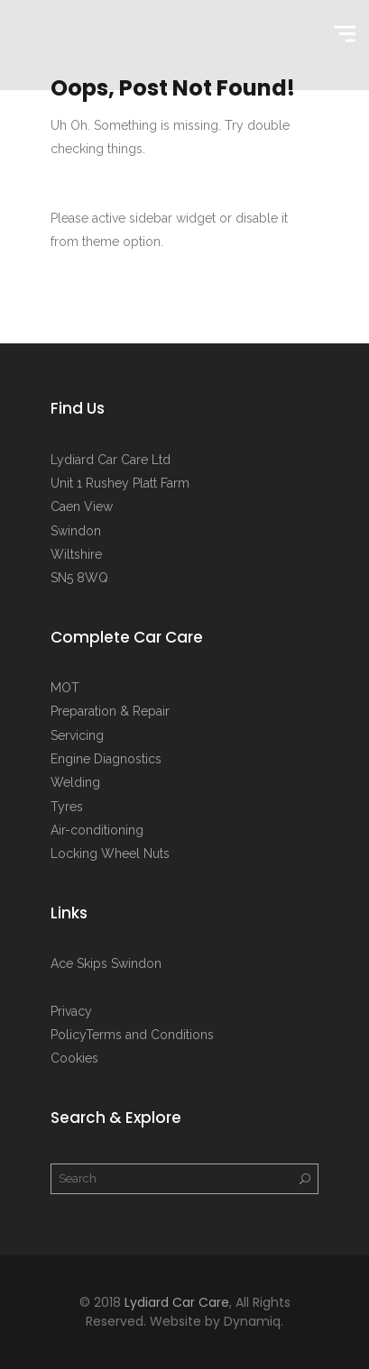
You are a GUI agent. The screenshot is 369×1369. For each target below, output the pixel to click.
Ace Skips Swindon (106, 963)
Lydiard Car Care (177, 1302)
